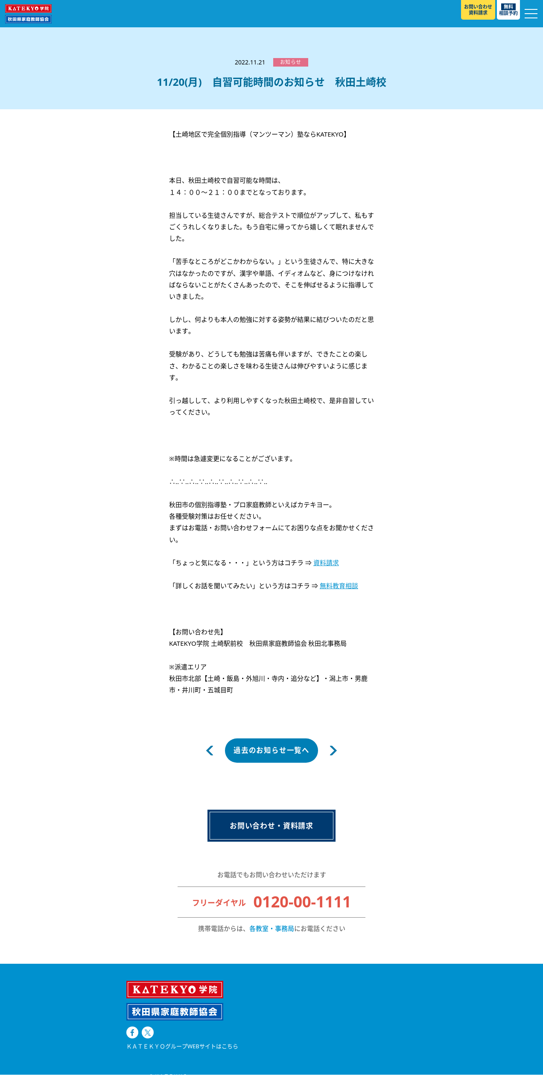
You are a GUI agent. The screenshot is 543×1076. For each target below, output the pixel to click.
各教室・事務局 (271, 929)
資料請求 (326, 562)
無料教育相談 (339, 585)
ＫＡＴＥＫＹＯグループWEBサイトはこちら (182, 1020)
